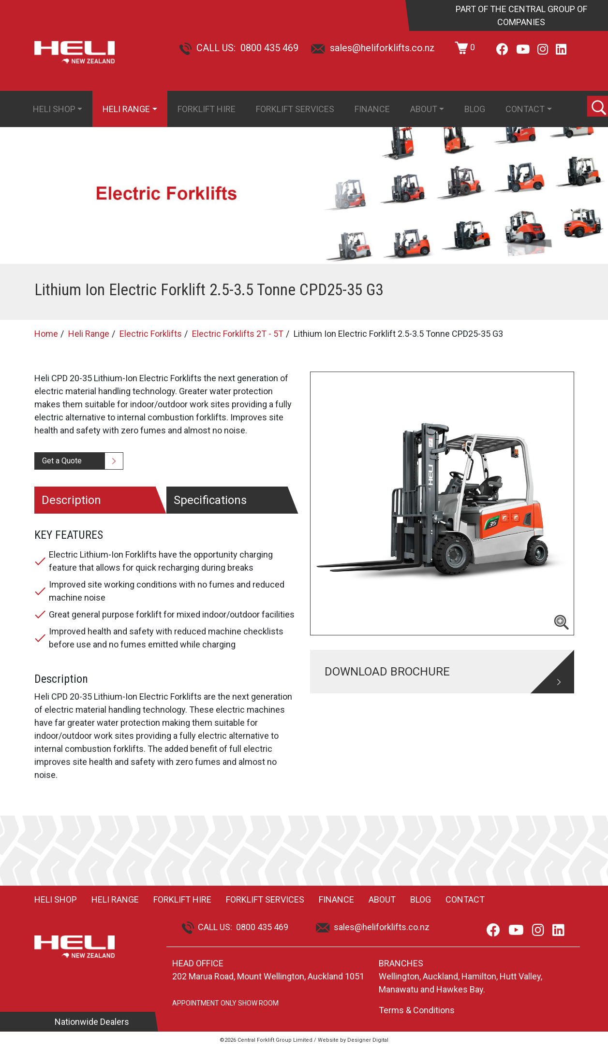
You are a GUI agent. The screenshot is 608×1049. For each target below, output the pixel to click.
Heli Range (126, 109)
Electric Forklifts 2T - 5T (237, 334)
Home (46, 334)
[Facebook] (502, 50)
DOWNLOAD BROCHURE (387, 671)
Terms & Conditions (417, 1010)
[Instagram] (542, 50)
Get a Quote (62, 460)
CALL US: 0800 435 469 (238, 48)
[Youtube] (523, 50)
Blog (474, 109)
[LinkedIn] (561, 50)
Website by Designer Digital (353, 1040)
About (423, 109)
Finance (372, 109)
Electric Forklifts (150, 334)
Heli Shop (54, 109)
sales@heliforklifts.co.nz (373, 48)
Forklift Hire (207, 109)
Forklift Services (295, 109)
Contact (525, 109)
